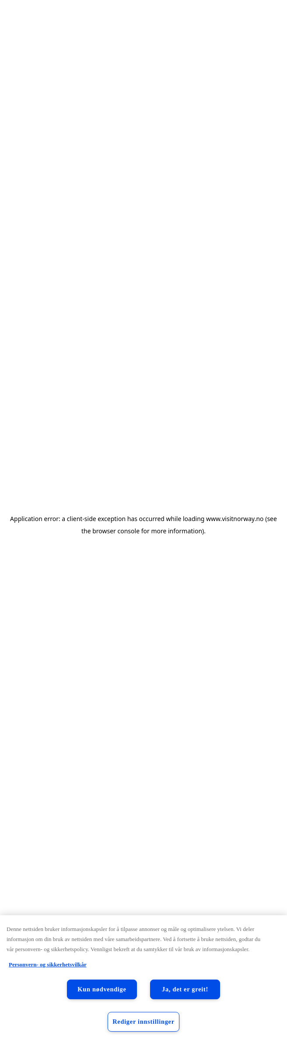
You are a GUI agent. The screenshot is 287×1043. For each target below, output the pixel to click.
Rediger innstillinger (143, 1021)
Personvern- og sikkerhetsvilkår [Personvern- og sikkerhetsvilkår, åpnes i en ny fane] (48, 964)
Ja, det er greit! (185, 989)
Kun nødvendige (101, 989)
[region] (143, 979)
